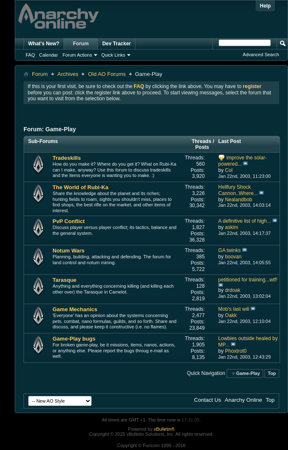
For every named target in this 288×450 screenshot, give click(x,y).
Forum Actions (77, 54)
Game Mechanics (75, 309)
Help (265, 6)
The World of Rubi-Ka (80, 187)
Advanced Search (261, 54)
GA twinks (229, 250)
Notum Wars (69, 250)
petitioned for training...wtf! (247, 280)
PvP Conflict (69, 221)
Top (272, 373)
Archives (68, 74)
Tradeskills (67, 158)
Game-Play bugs (74, 339)
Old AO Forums (107, 74)
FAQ (30, 54)
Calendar (48, 54)
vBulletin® (164, 429)
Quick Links (113, 54)
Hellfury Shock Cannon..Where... (238, 190)
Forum (81, 44)
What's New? (43, 44)
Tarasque (65, 280)
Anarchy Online (243, 400)
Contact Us (207, 400)
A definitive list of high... (244, 221)
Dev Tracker (116, 44)
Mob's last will (233, 309)
